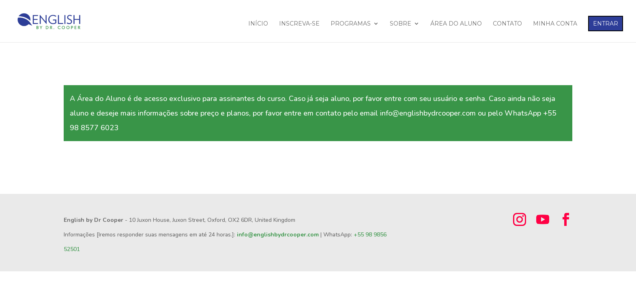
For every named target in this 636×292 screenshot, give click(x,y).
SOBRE (400, 24)
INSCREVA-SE (299, 24)
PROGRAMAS (351, 24)
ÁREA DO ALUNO (456, 24)
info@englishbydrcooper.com (278, 234)
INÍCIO (258, 24)
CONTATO (507, 24)
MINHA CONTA (555, 24)
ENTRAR (605, 23)
